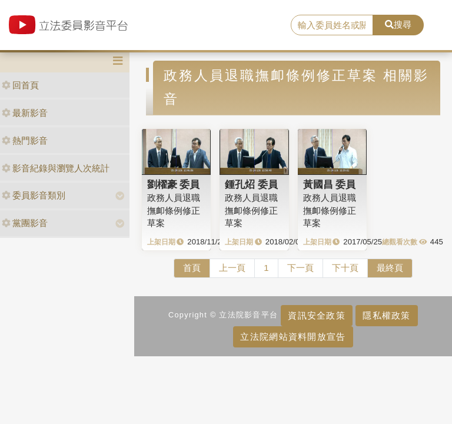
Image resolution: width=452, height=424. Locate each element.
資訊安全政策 (316, 315)
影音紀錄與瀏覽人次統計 (55, 168)
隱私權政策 (386, 315)
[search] (332, 25)
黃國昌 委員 (329, 184)
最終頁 (390, 268)
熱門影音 (25, 140)
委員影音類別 (33, 195)
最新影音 (25, 113)
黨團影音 (25, 223)
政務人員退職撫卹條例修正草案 (173, 210)
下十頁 (345, 268)
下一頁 (300, 268)
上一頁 (232, 268)
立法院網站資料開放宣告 (292, 337)
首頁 (192, 268)
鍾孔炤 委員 (251, 184)
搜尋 (398, 24)
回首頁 (20, 85)
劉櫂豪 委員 (173, 184)
